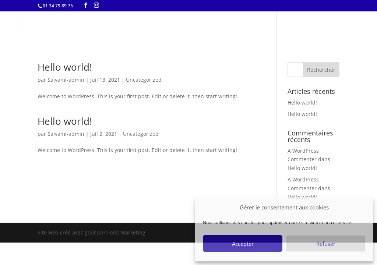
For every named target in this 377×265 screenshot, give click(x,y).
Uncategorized (144, 79)
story (307, 27)
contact (337, 27)
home (251, 27)
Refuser (325, 243)
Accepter (243, 243)
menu (279, 27)
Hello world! (65, 67)
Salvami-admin (65, 79)
